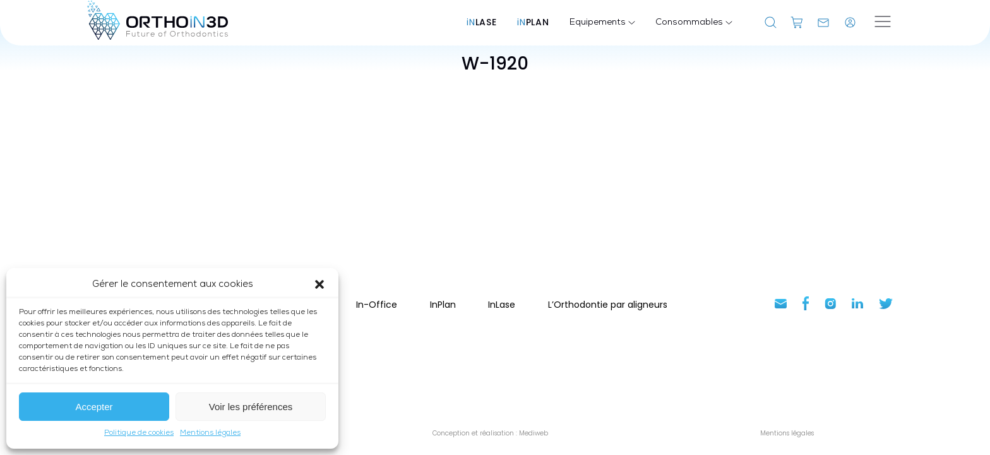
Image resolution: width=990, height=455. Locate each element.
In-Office (376, 304)
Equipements (602, 22)
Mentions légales (210, 433)
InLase (501, 304)
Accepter (93, 406)
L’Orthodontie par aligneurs (607, 304)
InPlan (443, 304)
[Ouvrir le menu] (883, 23)
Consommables (693, 22)
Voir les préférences (251, 406)
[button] (319, 284)
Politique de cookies (139, 433)
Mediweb (532, 433)
